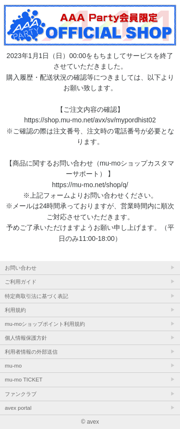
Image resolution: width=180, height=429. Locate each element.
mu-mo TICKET (23, 379)
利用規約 (15, 310)
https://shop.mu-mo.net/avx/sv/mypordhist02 (90, 120)
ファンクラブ (20, 394)
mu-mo (13, 366)
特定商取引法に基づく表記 (36, 296)
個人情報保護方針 (26, 338)
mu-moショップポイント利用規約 (45, 324)
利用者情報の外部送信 (31, 352)
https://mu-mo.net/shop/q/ (90, 185)
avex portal (18, 408)
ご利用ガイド (20, 282)
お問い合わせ (20, 268)
